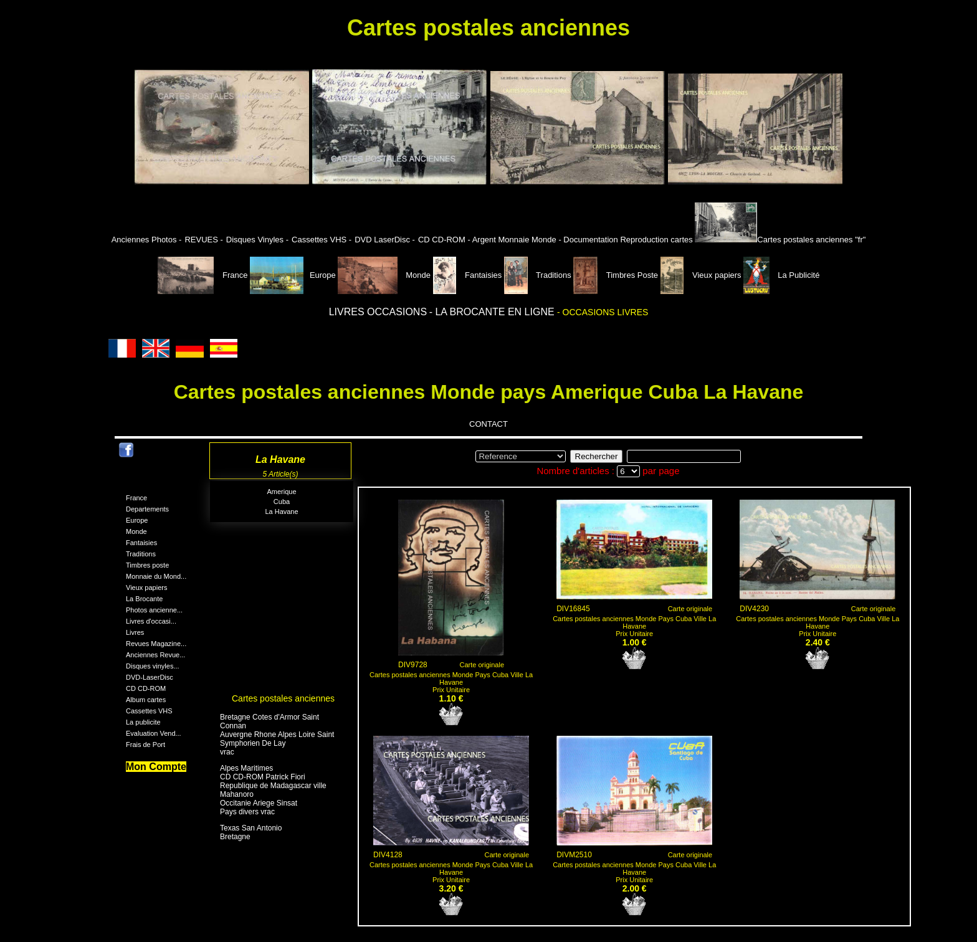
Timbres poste (147, 565)
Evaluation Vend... (153, 733)
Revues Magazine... (156, 643)
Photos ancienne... (154, 610)
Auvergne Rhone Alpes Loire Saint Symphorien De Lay (277, 739)
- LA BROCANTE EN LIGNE (493, 312)
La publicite (143, 722)
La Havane (281, 511)
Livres (135, 632)
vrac (227, 752)
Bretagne (235, 836)
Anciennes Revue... (155, 655)
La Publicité (781, 275)
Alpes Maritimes (246, 768)
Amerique (281, 491)
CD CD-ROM (146, 688)
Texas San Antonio (251, 828)
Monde (384, 275)
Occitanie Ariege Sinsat (258, 803)
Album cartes (146, 699)
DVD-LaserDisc (149, 677)
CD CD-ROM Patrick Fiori (262, 777)
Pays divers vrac (247, 811)
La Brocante (144, 598)
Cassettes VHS (149, 711)
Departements (147, 509)
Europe (293, 275)
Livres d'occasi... (151, 621)
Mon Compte (156, 766)
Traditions (538, 275)
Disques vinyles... (152, 666)
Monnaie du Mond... (156, 576)
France (204, 275)
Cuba (282, 501)
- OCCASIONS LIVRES (602, 312)
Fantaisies (468, 275)
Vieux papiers (702, 275)
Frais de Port (145, 744)
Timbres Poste (616, 275)
